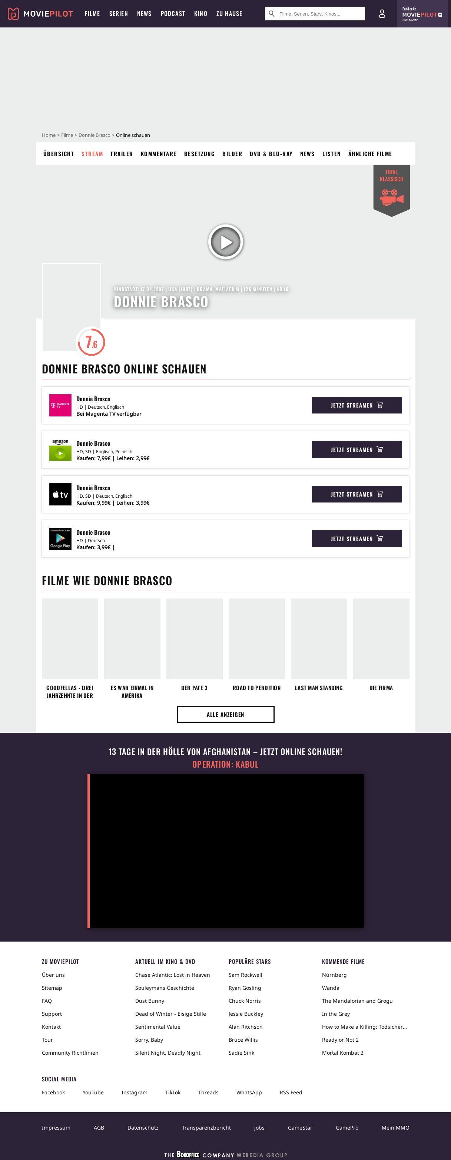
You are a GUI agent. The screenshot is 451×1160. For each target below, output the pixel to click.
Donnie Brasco (94, 135)
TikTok (172, 1092)
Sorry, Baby (149, 1039)
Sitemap (52, 987)
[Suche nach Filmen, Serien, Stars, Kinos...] (315, 14)
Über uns (53, 974)
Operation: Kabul (225, 764)
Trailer (121, 153)
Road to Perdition (257, 688)
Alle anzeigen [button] (226, 714)
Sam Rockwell (245, 974)
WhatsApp (249, 1092)
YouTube (93, 1092)
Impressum (56, 1127)
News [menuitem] (144, 13)
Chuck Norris (245, 1000)
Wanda (330, 987)
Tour (47, 1039)
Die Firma (381, 688)
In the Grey (336, 1013)
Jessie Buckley (246, 1013)
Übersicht (58, 153)
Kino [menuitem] (201, 13)
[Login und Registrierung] (382, 13)
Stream (92, 153)
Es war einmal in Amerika (132, 691)
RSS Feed (291, 1092)
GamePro (347, 1127)
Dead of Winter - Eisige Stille (170, 1013)
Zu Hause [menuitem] (229, 13)
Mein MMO (395, 1127)
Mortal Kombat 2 (343, 1052)
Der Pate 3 (194, 688)
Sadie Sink (241, 1052)
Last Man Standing (319, 688)
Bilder (232, 153)
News (307, 153)
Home (49, 135)
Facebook (53, 1092)
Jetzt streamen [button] (357, 405)
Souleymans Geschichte (164, 987)
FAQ (47, 1000)
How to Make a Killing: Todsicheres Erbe (365, 1026)
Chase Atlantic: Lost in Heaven (172, 974)
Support (52, 1013)
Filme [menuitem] (92, 13)
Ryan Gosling (245, 987)
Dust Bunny (149, 1000)
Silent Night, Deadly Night (167, 1052)
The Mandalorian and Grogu (357, 1000)
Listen (331, 153)
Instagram (134, 1092)
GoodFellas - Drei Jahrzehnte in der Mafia (69, 691)
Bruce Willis (243, 1039)
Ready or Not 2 (340, 1039)
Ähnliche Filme (370, 153)
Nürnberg (334, 974)
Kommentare (159, 153)
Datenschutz (143, 1127)
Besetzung (199, 153)
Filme (67, 135)
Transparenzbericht (206, 1127)
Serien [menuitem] (118, 13)
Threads (208, 1092)
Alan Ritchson (246, 1026)
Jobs (259, 1127)
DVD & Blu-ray (271, 153)
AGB (99, 1127)
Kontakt (51, 1026)
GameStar (300, 1127)
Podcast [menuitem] (173, 13)
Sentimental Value (157, 1026)
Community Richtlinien (70, 1052)
